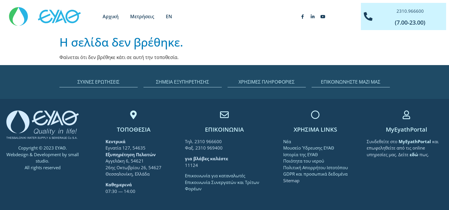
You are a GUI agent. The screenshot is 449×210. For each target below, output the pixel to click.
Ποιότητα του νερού (303, 161)
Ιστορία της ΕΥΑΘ (300, 154)
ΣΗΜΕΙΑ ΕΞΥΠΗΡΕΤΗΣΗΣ (182, 82)
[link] (415, 141)
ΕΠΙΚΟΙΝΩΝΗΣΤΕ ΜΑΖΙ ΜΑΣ (350, 82)
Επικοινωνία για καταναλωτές (215, 175)
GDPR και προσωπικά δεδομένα (315, 174)
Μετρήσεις (142, 16)
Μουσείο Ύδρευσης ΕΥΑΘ (308, 148)
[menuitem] (169, 16)
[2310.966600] (368, 16)
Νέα (287, 141)
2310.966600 (410, 11)
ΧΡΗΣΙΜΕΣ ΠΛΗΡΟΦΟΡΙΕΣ (267, 82)
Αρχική (111, 16)
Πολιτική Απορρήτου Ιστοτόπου (315, 167)
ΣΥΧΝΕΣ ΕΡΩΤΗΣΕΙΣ (98, 82)
